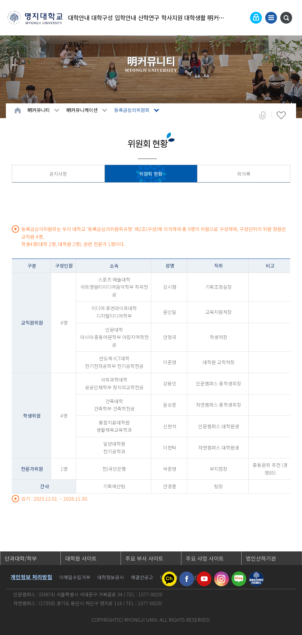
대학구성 (102, 17)
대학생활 (195, 17)
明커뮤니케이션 (82, 109)
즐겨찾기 (281, 115)
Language (241, 18)
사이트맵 (271, 18)
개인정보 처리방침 (31, 577)
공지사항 (58, 173)
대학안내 (78, 17)
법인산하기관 (261, 558)
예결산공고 (142, 577)
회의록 (243, 173)
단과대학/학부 (21, 558)
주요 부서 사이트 (144, 558)
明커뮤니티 (218, 17)
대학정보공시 (110, 577)
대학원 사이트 (81, 558)
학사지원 (172, 17)
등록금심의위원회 (132, 109)
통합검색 (286, 18)
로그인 (256, 18)
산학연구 (148, 17)
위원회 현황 (151, 173)
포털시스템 (79, 44)
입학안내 (125, 17)
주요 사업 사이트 (205, 558)
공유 (262, 115)
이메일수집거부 (74, 577)
